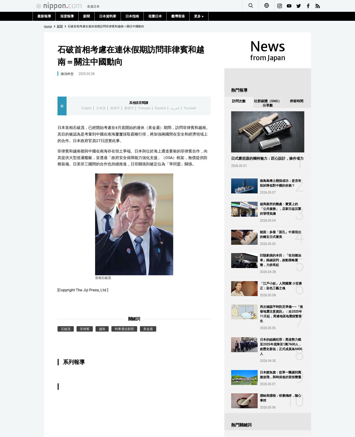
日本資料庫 (107, 16)
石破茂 (65, 329)
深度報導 (67, 16)
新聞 (86, 16)
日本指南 (132, 16)
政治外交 (67, 74)
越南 (102, 329)
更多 (199, 16)
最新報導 (44, 16)
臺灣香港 (178, 16)
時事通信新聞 (124, 329)
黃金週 (148, 329)
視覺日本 (155, 16)
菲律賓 (84, 329)
